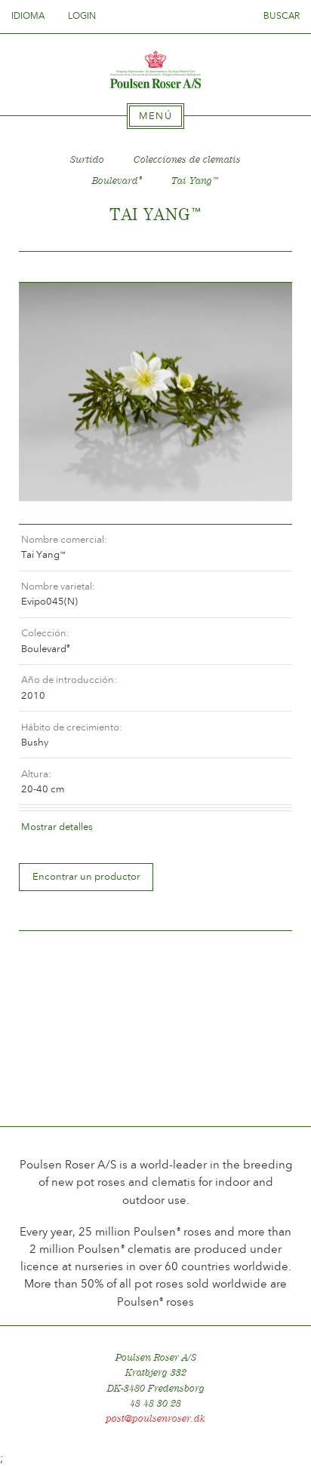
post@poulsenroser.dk (155, 1418)
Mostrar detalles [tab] (57, 826)
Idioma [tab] (32, 16)
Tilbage (48, 267)
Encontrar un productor (86, 876)
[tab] (155, 116)
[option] (155, 392)
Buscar (281, 16)
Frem (262, 267)
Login (82, 16)
